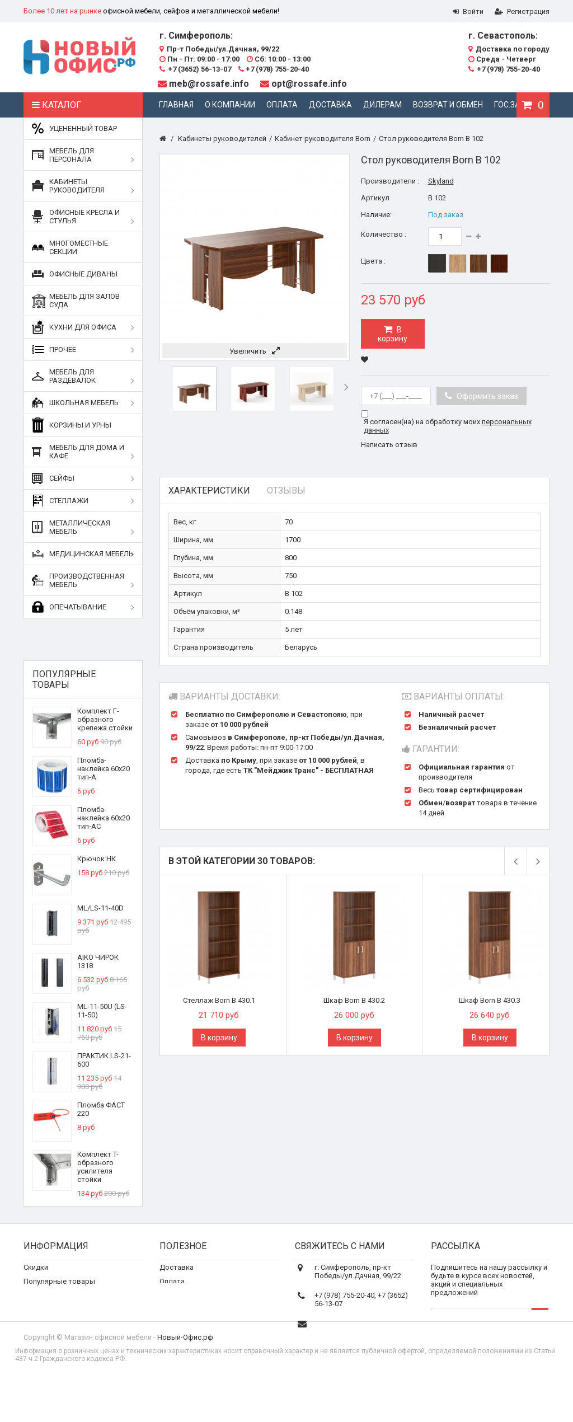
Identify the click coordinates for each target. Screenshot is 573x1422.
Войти (468, 11)
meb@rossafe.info (209, 83)
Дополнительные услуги (201, 1331)
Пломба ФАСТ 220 (101, 1109)
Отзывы (286, 490)
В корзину (392, 334)
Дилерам (382, 104)
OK (540, 1327)
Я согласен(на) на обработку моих (448, 425)
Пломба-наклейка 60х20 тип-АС (103, 817)
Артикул (375, 198)
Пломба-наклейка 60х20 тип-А (103, 768)
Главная (176, 104)
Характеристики (209, 490)
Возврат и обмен (448, 104)
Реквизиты (178, 1303)
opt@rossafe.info (309, 83)
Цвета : (373, 261)
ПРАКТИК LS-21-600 (104, 1060)
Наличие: (376, 214)
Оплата (282, 104)
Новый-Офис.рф (185, 1377)
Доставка (330, 104)
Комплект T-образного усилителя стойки (98, 1167)
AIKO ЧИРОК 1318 (98, 961)
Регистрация (522, 11)
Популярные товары (64, 679)
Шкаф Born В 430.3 (489, 1000)
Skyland (441, 181)
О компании (230, 104)
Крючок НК (96, 859)
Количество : (383, 234)
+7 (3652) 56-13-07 (195, 69)
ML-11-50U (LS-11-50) (102, 1010)
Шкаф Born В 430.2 (354, 1000)
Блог (167, 1317)
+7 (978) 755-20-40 (273, 69)
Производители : (390, 181)
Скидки (36, 1275)
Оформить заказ (486, 396)
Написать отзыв (389, 444)
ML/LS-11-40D (100, 908)
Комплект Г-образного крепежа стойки (105, 719)
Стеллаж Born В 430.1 (219, 1000)
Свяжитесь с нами (54, 1303)
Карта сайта (44, 1331)
